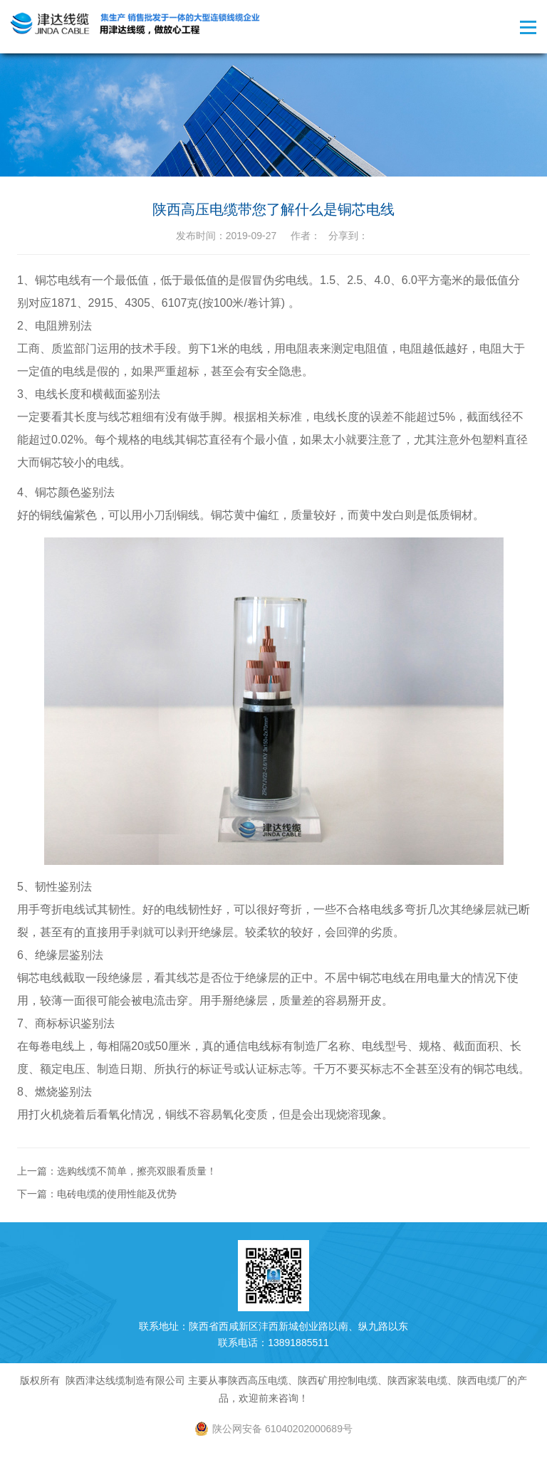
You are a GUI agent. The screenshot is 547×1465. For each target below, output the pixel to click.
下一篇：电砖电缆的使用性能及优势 (97, 1193)
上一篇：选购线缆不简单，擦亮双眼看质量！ (117, 1171)
